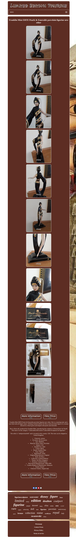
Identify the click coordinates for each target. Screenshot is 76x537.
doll (32, 509)
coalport (58, 501)
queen (14, 513)
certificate (48, 513)
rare (13, 508)
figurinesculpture (21, 497)
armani (28, 506)
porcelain (52, 509)
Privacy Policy (38, 530)
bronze (20, 513)
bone (61, 497)
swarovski (36, 516)
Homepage (38, 524)
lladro (41, 506)
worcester (34, 497)
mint (57, 506)
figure (54, 496)
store (37, 509)
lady (62, 513)
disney (44, 496)
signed (19, 509)
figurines (43, 509)
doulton (47, 501)
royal (56, 512)
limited (19, 501)
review (52, 506)
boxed (35, 506)
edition (36, 501)
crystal (62, 506)
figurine (18, 505)
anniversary (62, 509)
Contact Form (38, 527)
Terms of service (39, 533)
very (27, 502)
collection (30, 513)
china (44, 516)
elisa (46, 505)
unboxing (26, 509)
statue (40, 512)
